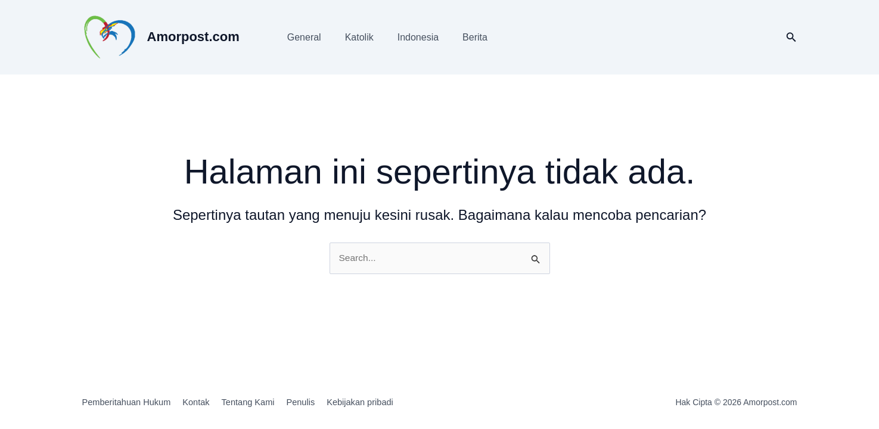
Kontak (205, 403)
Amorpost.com (193, 36)
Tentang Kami (264, 403)
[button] (791, 37)
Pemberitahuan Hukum (127, 403)
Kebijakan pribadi (391, 403)
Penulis (323, 403)
